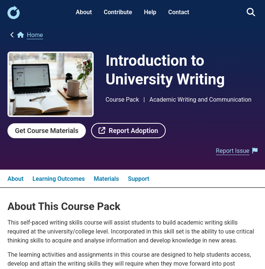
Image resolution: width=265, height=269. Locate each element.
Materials (106, 178)
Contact (178, 12)
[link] (13, 17)
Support (138, 178)
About (84, 12)
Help (150, 12)
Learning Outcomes (58, 178)
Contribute (118, 12)
